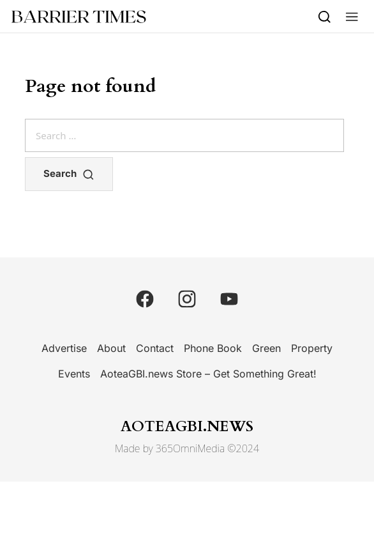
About (111, 348)
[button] (352, 16)
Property (312, 348)
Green (266, 348)
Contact (155, 348)
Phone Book (213, 348)
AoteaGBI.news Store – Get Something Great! (208, 373)
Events (74, 373)
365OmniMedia (190, 448)
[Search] (324, 16)
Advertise (64, 348)
